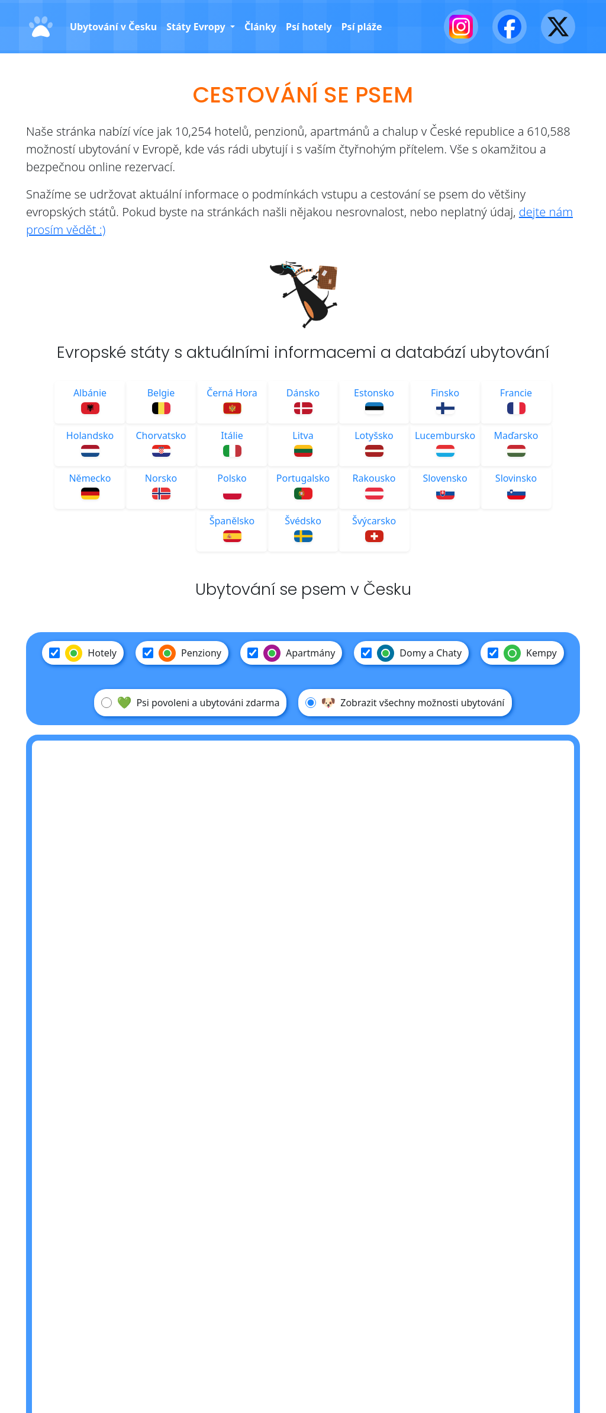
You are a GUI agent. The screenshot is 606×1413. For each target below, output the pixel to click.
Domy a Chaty (411, 652)
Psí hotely (309, 26)
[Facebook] (509, 27)
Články (260, 26)
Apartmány (291, 652)
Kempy (522, 652)
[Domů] (41, 27)
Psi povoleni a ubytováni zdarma (190, 703)
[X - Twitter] (558, 27)
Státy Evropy (197, 26)
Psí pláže (361, 26)
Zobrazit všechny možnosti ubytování (404, 703)
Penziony (182, 652)
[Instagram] (461, 27)
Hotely (83, 652)
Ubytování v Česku (113, 26)
